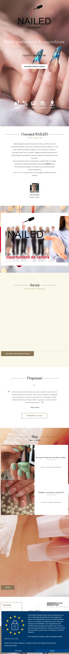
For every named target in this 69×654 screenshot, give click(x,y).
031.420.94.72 (34, 590)
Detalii (7, 566)
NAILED (34, 19)
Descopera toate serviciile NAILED (17, 358)
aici (55, 152)
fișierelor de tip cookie (11, 638)
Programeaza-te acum (34, 422)
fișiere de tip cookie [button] (11, 645)
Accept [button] (52, 650)
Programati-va (17, 177)
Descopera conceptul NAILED (34, 71)
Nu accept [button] (18, 650)
